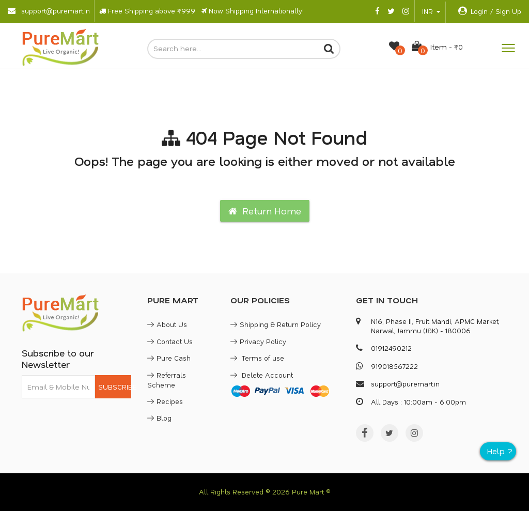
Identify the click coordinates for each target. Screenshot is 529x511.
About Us (167, 324)
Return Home (264, 211)
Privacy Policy (258, 341)
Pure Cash (169, 357)
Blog (159, 417)
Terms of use (257, 357)
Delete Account (261, 374)
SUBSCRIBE (115, 386)
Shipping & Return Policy (275, 324)
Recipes (165, 401)
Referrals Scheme (166, 380)
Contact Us (170, 341)
